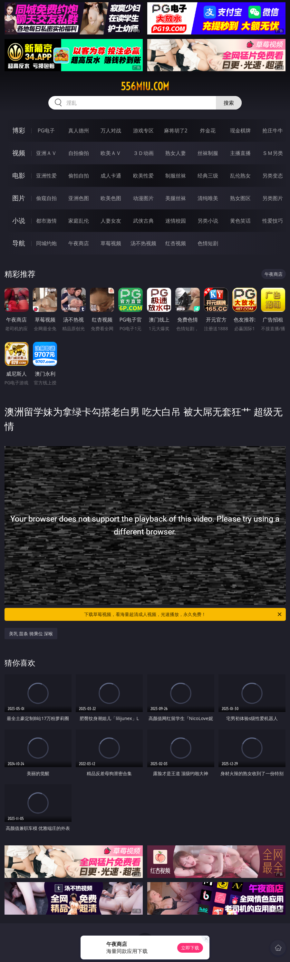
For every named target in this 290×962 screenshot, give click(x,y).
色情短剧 (208, 243)
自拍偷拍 (78, 153)
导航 (18, 243)
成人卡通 (111, 175)
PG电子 (46, 130)
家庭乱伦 (78, 220)
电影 (18, 175)
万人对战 (111, 130)
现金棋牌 (240, 130)
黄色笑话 (240, 220)
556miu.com (145, 86)
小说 (18, 220)
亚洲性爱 (46, 175)
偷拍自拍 (78, 175)
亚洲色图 (78, 198)
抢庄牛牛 (272, 130)
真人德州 (78, 130)
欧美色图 (111, 198)
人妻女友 (111, 220)
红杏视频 (175, 243)
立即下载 (190, 948)
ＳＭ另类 (272, 153)
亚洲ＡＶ (46, 153)
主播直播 (240, 153)
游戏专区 (143, 130)
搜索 (229, 102)
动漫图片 (143, 198)
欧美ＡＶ (111, 153)
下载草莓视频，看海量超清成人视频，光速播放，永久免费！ (183, 614)
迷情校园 (175, 220)
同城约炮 (46, 243)
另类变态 (272, 175)
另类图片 (272, 198)
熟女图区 (240, 198)
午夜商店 (78, 243)
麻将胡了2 (176, 130)
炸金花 (208, 130)
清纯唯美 (208, 198)
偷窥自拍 (46, 198)
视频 (18, 153)
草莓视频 (111, 243)
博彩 (18, 130)
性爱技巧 (272, 220)
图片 (18, 198)
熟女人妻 (175, 153)
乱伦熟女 (240, 175)
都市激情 (46, 220)
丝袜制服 (208, 153)
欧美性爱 (143, 175)
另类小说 (208, 220)
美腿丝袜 (175, 198)
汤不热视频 (143, 243)
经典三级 (208, 175)
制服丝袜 (175, 175)
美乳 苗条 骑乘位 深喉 (31, 633)
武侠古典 (143, 220)
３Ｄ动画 (143, 153)
